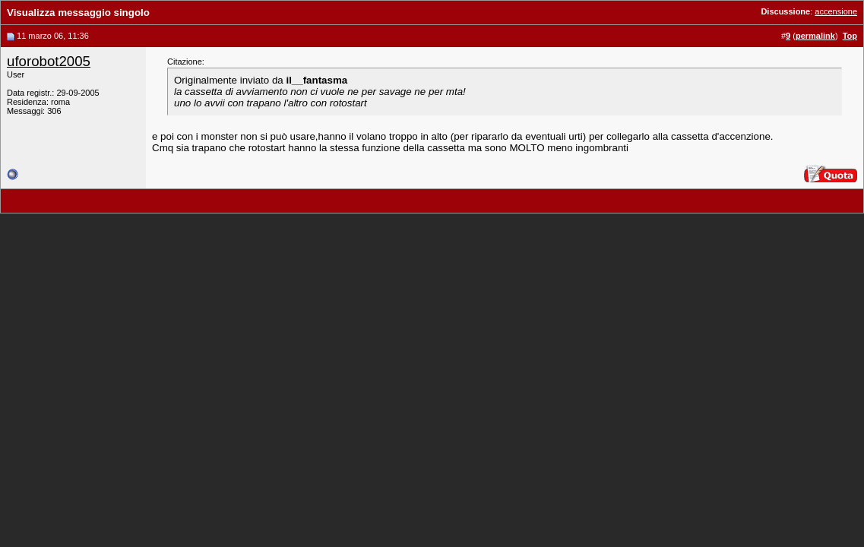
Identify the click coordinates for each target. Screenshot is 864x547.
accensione (836, 11)
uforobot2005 (48, 61)
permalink (815, 35)
